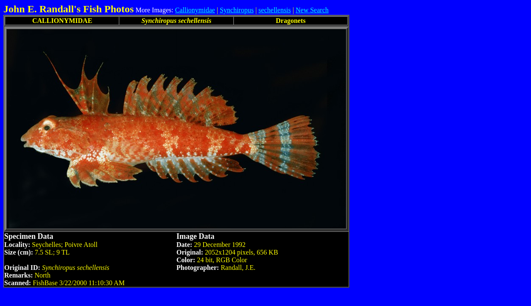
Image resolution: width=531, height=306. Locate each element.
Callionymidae (195, 10)
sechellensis (274, 10)
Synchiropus (237, 10)
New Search (312, 10)
